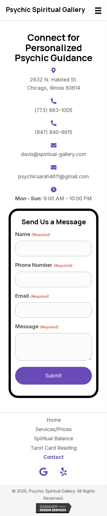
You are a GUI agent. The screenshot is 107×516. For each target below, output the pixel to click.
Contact (53, 457)
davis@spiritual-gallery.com (53, 154)
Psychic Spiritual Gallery (45, 9)
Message (36, 326)
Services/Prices (53, 429)
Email (32, 296)
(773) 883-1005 (53, 110)
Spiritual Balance (53, 438)
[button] (43, 471)
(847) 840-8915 (53, 132)
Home (54, 420)
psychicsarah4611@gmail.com (53, 176)
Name (32, 234)
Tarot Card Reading (54, 448)
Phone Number (43, 265)
